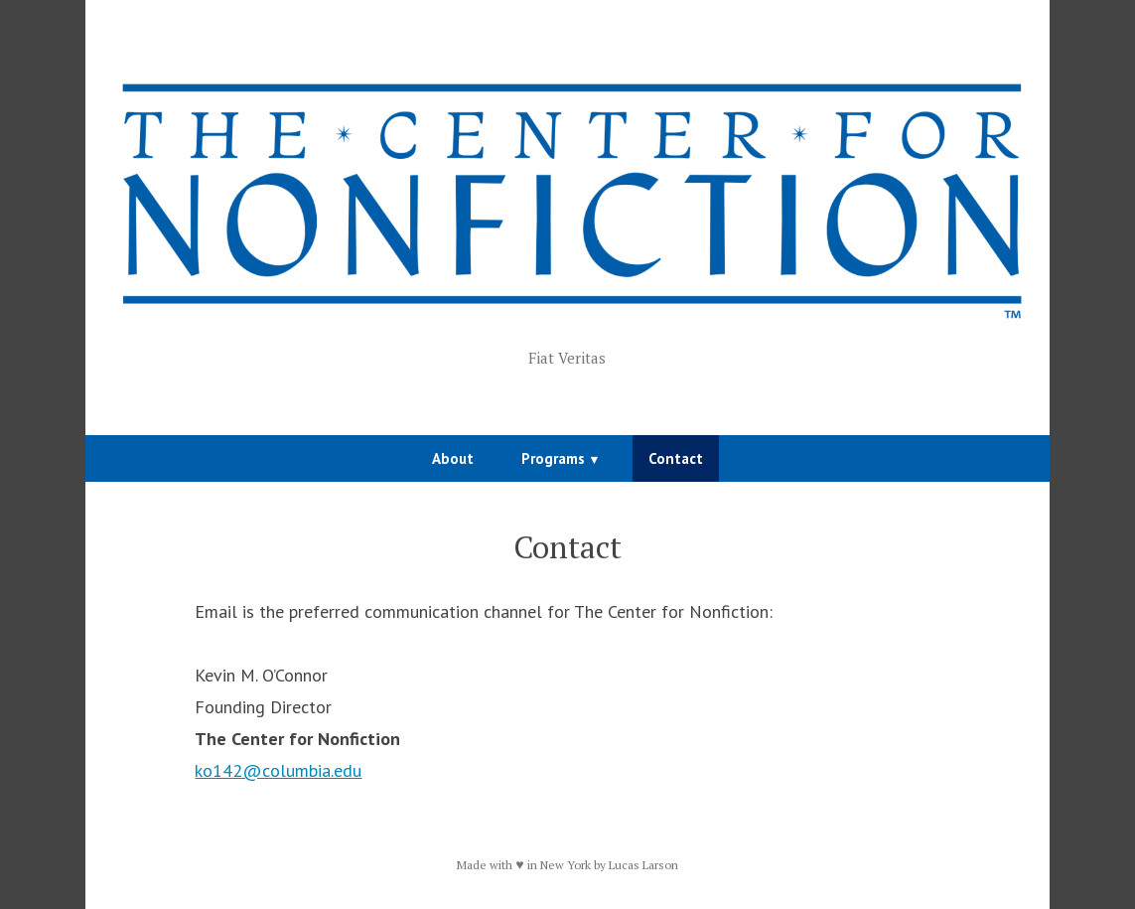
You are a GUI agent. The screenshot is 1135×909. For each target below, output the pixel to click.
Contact (675, 458)
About (453, 458)
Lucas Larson (643, 864)
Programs (553, 458)
